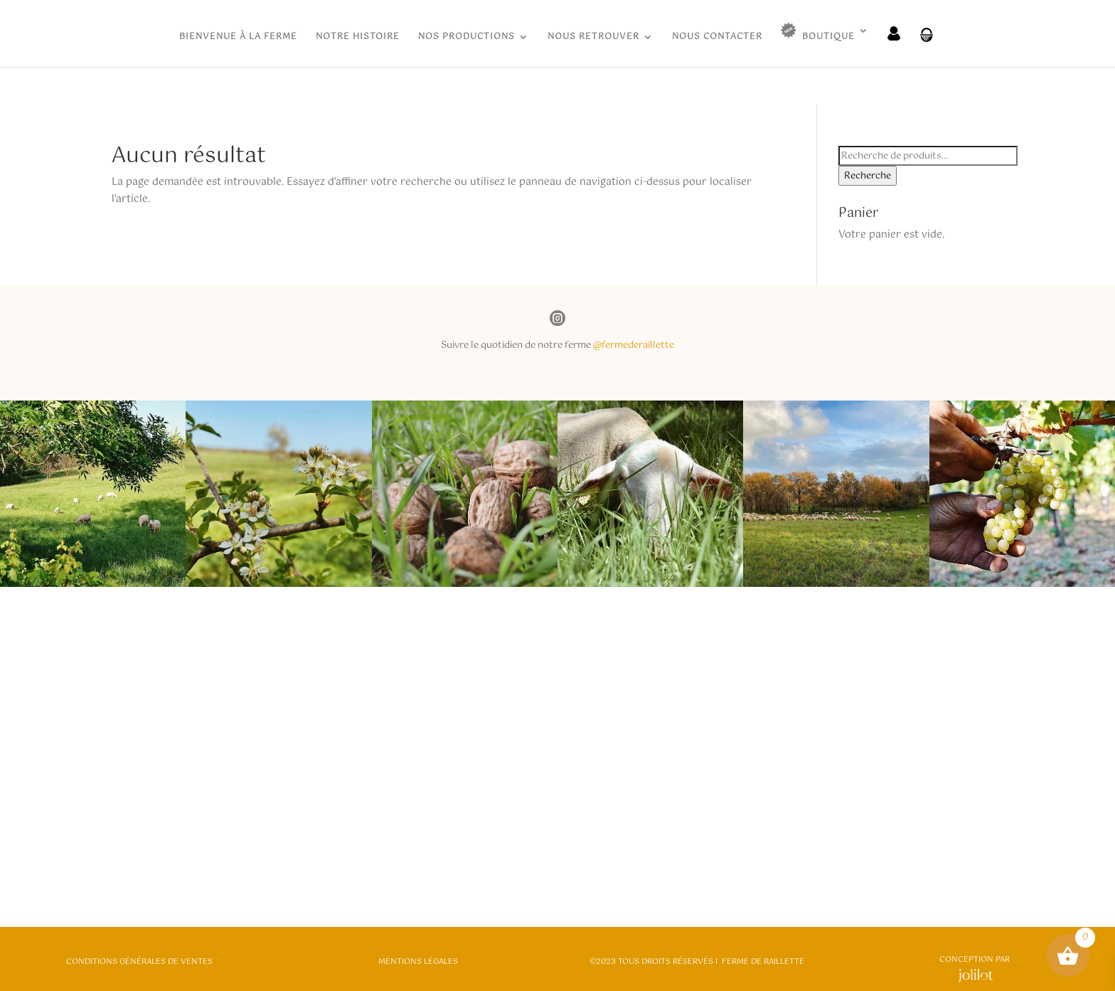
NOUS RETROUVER (593, 38)
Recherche (867, 176)
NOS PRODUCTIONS (466, 38)
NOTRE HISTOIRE (358, 38)
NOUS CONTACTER (717, 38)
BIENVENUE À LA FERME (238, 38)
